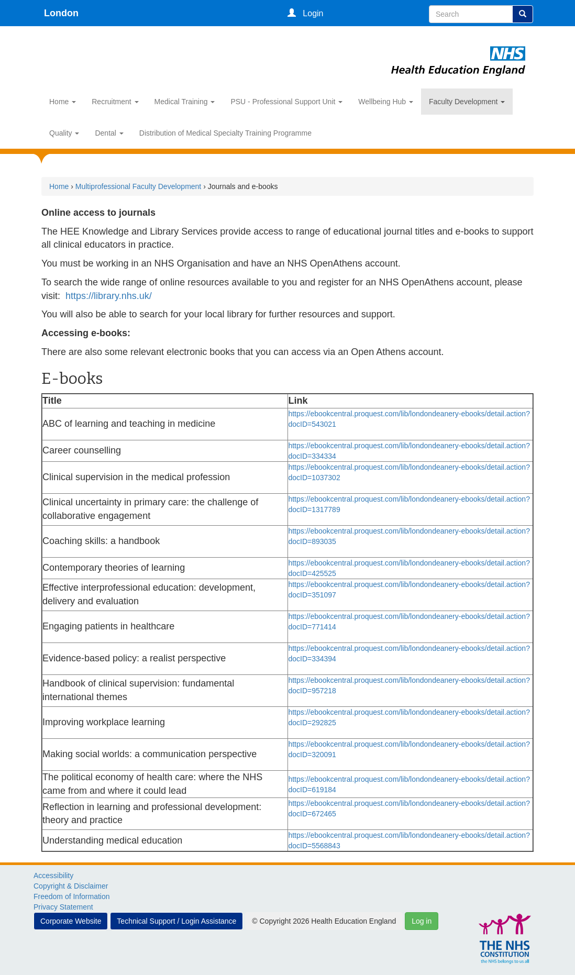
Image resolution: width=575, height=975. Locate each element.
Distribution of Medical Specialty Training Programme (225, 133)
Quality (64, 133)
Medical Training (184, 101)
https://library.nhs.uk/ (108, 296)
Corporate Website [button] (70, 921)
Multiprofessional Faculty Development (138, 186)
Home (62, 101)
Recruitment (115, 101)
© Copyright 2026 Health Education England (324, 921)
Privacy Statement (63, 907)
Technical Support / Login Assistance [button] (176, 921)
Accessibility (53, 875)
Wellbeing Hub (385, 101)
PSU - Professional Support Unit (286, 101)
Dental (109, 133)
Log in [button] (422, 921)
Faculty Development (467, 101)
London (61, 13)
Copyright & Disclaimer (71, 886)
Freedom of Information (72, 896)
